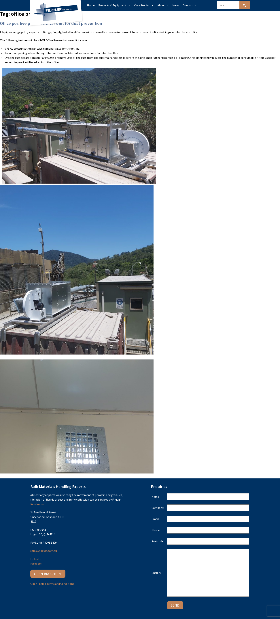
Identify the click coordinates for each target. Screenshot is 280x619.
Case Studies (144, 5)
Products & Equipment (114, 5)
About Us (163, 5)
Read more (37, 504)
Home (91, 5)
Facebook (36, 563)
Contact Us (190, 5)
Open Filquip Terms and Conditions (52, 584)
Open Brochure (48, 573)
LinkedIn (35, 559)
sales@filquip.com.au (43, 551)
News (175, 5)
